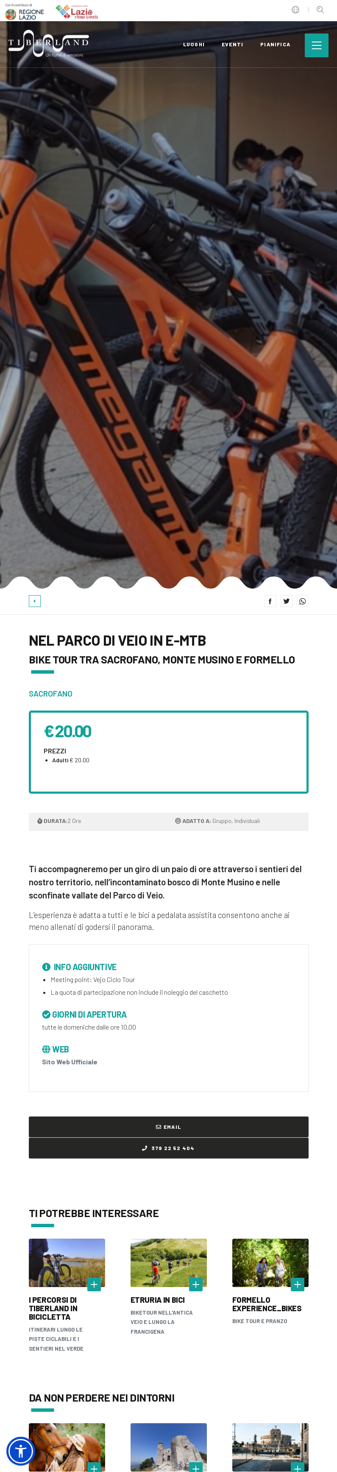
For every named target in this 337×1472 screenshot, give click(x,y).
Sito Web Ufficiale (69, 1062)
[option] (168, 294)
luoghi (194, 44)
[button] (20, 1451)
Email (168, 1127)
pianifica (275, 44)
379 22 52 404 (168, 1148)
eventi (232, 44)
